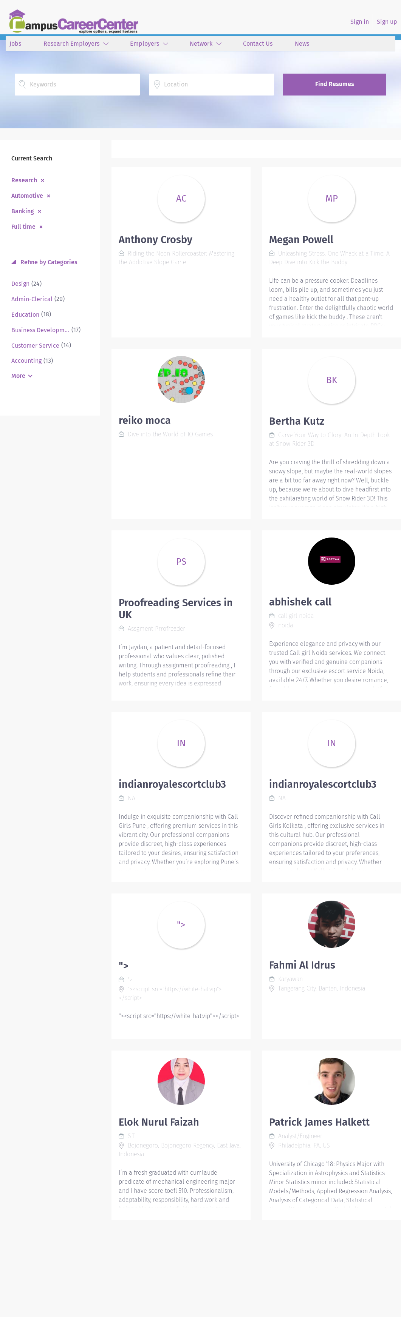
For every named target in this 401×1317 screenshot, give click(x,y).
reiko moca (145, 420)
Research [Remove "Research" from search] (24, 180)
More (18, 375)
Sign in (359, 21)
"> (124, 966)
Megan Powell (301, 240)
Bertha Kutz (296, 421)
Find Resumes (334, 84)
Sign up (387, 21)
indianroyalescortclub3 (172, 784)
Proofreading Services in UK (176, 609)
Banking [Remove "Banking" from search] (22, 211)
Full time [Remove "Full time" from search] (23, 226)
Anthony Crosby (155, 240)
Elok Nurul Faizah (159, 1122)
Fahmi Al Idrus (302, 965)
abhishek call (300, 602)
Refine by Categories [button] (48, 262)
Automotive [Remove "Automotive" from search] (27, 195)
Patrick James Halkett (319, 1122)
